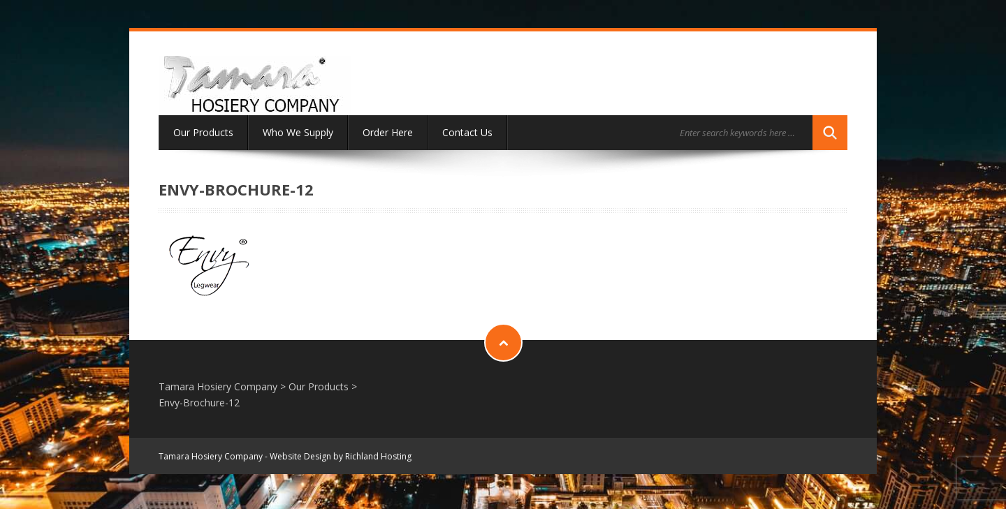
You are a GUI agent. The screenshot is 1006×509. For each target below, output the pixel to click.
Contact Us (467, 132)
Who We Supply (298, 132)
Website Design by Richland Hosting (340, 456)
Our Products (203, 132)
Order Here (388, 132)
